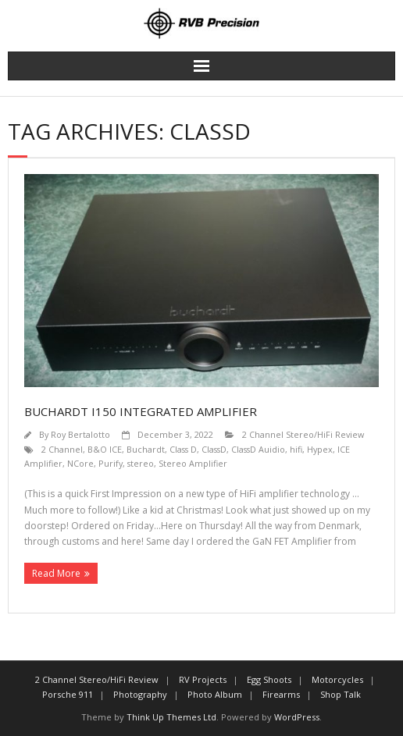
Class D (183, 449)
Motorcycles (337, 679)
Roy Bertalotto (80, 434)
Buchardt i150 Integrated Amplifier (140, 411)
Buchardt (146, 449)
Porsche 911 (67, 694)
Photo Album (214, 694)
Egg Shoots (269, 679)
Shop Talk (340, 694)
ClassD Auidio (258, 449)
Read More (56, 573)
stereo (140, 463)
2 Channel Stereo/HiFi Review (303, 434)
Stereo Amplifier (193, 463)
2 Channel (62, 449)
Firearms (281, 694)
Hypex (320, 449)
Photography (140, 694)
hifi (296, 449)
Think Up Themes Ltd (171, 717)
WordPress (296, 717)
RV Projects (202, 679)
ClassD (214, 449)
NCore (80, 463)
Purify (110, 463)
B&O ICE (104, 449)
